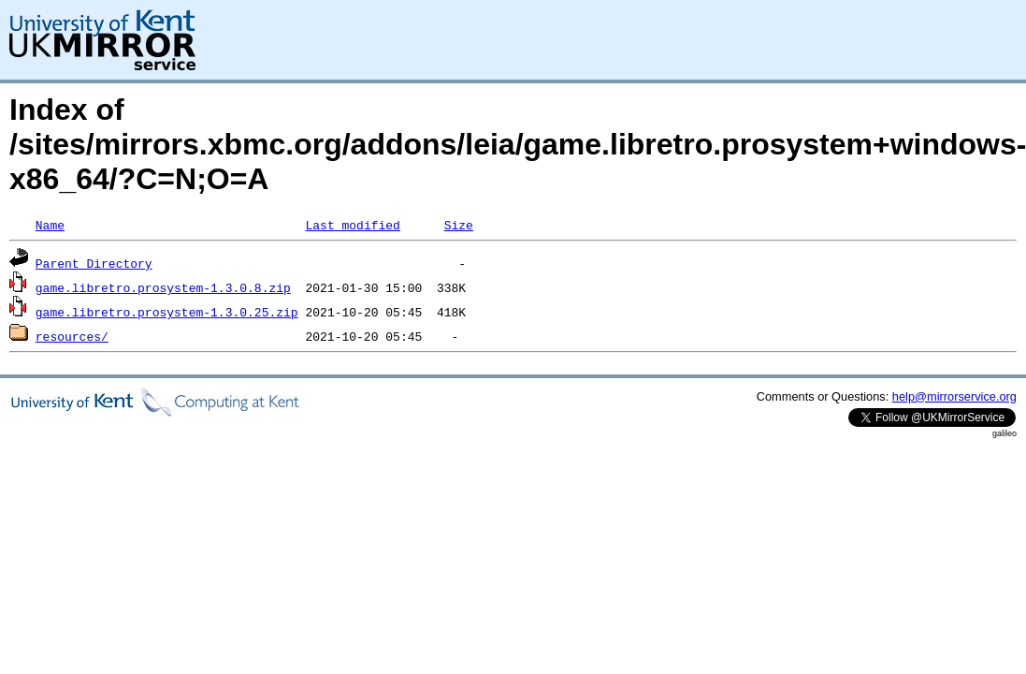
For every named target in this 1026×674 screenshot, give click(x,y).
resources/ (72, 336)
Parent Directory (94, 263)
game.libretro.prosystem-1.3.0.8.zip (163, 287)
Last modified (352, 224)
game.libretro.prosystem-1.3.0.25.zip (167, 311)
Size (458, 224)
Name (50, 224)
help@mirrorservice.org (954, 396)
